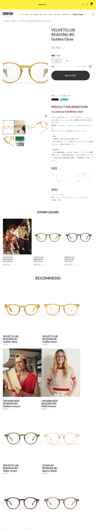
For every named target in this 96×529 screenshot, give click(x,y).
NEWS (51, 523)
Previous (5, 71)
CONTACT (73, 4)
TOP (6, 523)
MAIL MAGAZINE (10, 526)
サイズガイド (56, 86)
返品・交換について (58, 90)
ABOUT (64, 4)
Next (46, 71)
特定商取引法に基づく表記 (36, 523)
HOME (6, 21)
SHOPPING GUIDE (53, 4)
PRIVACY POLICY (17, 523)
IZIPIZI (13, 21)
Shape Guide (76, 14)
